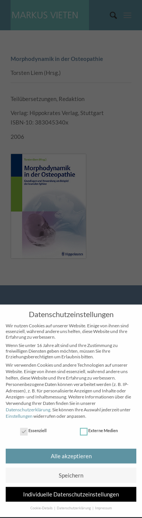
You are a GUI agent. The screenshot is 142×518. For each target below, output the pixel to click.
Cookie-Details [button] (41, 504)
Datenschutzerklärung (28, 405)
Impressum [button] (103, 504)
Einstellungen (19, 411)
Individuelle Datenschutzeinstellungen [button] (71, 489)
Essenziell (33, 425)
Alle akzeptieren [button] (71, 451)
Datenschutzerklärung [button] (74, 504)
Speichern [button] (71, 470)
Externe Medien (99, 425)
